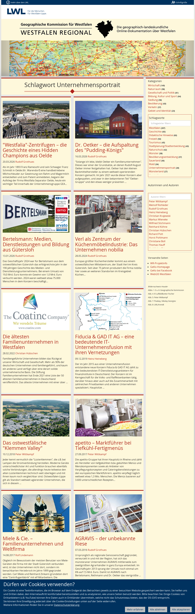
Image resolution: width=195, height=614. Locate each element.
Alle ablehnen (157, 609)
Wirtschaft (154, 85)
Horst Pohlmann (158, 237)
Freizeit (153, 138)
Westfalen (154, 128)
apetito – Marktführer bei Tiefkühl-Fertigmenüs (103, 445)
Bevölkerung (155, 103)
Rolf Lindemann (24, 555)
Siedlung (153, 100)
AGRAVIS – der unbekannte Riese (105, 541)
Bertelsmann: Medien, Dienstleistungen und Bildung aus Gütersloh (36, 244)
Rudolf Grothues (24, 161)
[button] (15, 58)
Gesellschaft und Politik (161, 92)
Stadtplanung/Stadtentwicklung (167, 146)
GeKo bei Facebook (161, 270)
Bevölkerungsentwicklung (163, 157)
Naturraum (154, 89)
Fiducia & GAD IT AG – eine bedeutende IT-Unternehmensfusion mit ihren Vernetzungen (104, 344)
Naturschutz (156, 149)
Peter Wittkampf (24, 454)
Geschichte (155, 131)
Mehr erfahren (135, 609)
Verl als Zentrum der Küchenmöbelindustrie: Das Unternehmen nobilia (106, 244)
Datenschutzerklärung (66, 605)
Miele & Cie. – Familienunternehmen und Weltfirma (33, 543)
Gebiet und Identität (159, 110)
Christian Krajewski (159, 216)
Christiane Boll (157, 241)
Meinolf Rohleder (158, 205)
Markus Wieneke (158, 219)
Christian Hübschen (26, 353)
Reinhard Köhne (158, 226)
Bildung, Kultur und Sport (162, 96)
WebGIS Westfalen (160, 274)
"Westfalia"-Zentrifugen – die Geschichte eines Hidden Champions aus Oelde (35, 150)
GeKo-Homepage (160, 267)
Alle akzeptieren (181, 609)
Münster (154, 153)
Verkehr (152, 107)
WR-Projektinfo (158, 263)
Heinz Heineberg (97, 358)
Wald (152, 164)
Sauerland (155, 160)
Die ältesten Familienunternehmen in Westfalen (31, 341)
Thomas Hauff (157, 245)
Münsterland (156, 171)
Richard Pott (156, 234)
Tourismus (155, 142)
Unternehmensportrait (162, 167)
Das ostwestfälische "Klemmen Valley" (25, 445)
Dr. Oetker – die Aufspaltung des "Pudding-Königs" (107, 147)
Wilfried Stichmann (159, 223)
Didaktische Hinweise (161, 135)
